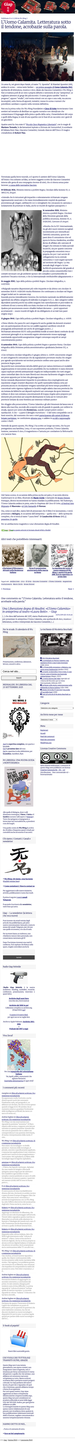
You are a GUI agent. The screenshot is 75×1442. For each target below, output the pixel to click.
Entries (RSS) (12, 1440)
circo (23, 581)
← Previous (6, 589)
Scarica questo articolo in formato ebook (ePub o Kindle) (26, 530)
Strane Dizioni (63, 498)
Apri (4, 744)
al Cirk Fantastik (29, 506)
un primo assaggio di (54, 87)
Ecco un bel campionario (14, 1433)
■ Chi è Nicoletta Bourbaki (49, 658)
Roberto (5, 1208)
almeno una (36, 418)
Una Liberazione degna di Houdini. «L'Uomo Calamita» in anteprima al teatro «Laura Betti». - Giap (36, 610)
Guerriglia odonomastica (13, 1081)
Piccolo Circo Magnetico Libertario (41, 124)
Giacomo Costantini (40, 581)
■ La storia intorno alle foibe (50, 679)
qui (23, 1010)
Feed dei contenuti (47, 736)
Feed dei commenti (47, 740)
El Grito (29, 581)
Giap (5, 1440)
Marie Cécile (38, 498)
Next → (71, 589)
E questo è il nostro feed (19, 1015)
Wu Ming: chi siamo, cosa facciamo (18, 879)
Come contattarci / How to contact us (19, 886)
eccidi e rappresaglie (61, 418)
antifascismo (15, 581)
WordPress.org (46, 743)
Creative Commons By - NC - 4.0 (52, 770)
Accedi (42, 733)
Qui (4, 749)
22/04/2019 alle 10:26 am (64, 615)
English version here (11, 881)
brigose (30, 817)
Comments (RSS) (27, 1440)
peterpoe (5, 1162)
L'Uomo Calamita (55, 581)
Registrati (44, 730)
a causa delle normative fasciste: (23, 185)
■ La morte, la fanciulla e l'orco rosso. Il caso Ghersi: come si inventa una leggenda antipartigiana (56, 674)
